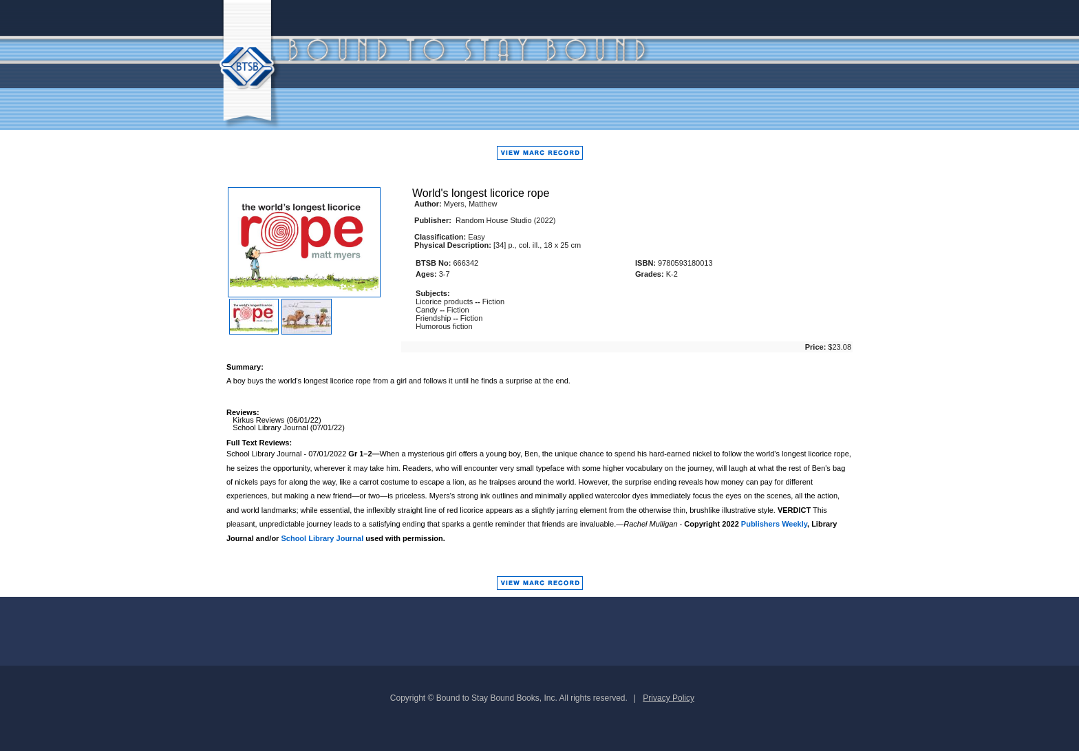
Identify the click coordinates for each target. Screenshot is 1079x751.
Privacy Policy (668, 698)
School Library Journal (322, 538)
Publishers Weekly (774, 524)
